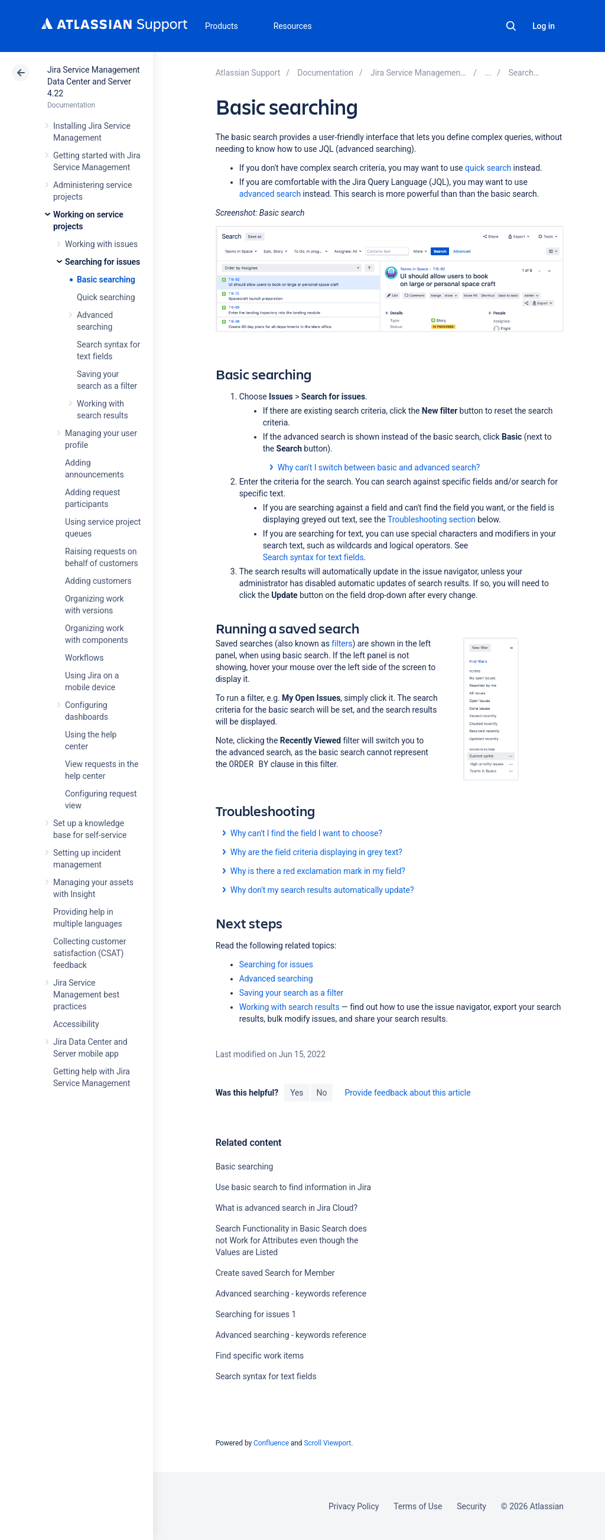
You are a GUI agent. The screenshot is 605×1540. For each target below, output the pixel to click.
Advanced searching (276, 978)
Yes (296, 1092)
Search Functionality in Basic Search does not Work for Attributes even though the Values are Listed (291, 1240)
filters (341, 643)
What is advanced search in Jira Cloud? (286, 1208)
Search (511, 26)
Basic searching (106, 279)
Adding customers (98, 581)
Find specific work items (260, 1355)
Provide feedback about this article (407, 1092)
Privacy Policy (353, 1506)
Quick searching (106, 297)
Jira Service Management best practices (86, 994)
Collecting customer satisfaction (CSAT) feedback (89, 953)
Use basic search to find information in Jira (293, 1187)
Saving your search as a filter (291, 993)
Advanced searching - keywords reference (291, 1293)
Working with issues (101, 244)
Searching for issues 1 (256, 1314)
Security (471, 1506)
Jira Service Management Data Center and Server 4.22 (93, 81)
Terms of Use (417, 1506)
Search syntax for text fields (313, 557)
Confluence (271, 1443)
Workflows (84, 657)
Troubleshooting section (432, 519)
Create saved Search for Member (275, 1273)
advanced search (270, 194)
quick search (488, 168)
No (322, 1092)
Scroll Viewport (327, 1443)
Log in (543, 26)
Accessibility (76, 1024)
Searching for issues (102, 262)
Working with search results (289, 1007)
